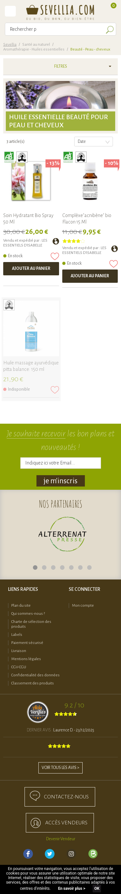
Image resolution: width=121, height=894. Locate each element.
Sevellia (9, 44)
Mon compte (83, 605)
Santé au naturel (36, 44)
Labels (16, 635)
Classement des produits (32, 683)
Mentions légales (26, 659)
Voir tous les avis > (60, 767)
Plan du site (21, 605)
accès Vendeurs (66, 823)
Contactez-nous (66, 797)
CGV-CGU (18, 667)
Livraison (18, 651)
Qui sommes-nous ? (28, 614)
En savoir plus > (71, 888)
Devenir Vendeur (60, 839)
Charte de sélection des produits (31, 624)
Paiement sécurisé (27, 643)
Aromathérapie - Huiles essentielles (34, 49)
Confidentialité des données (35, 675)
